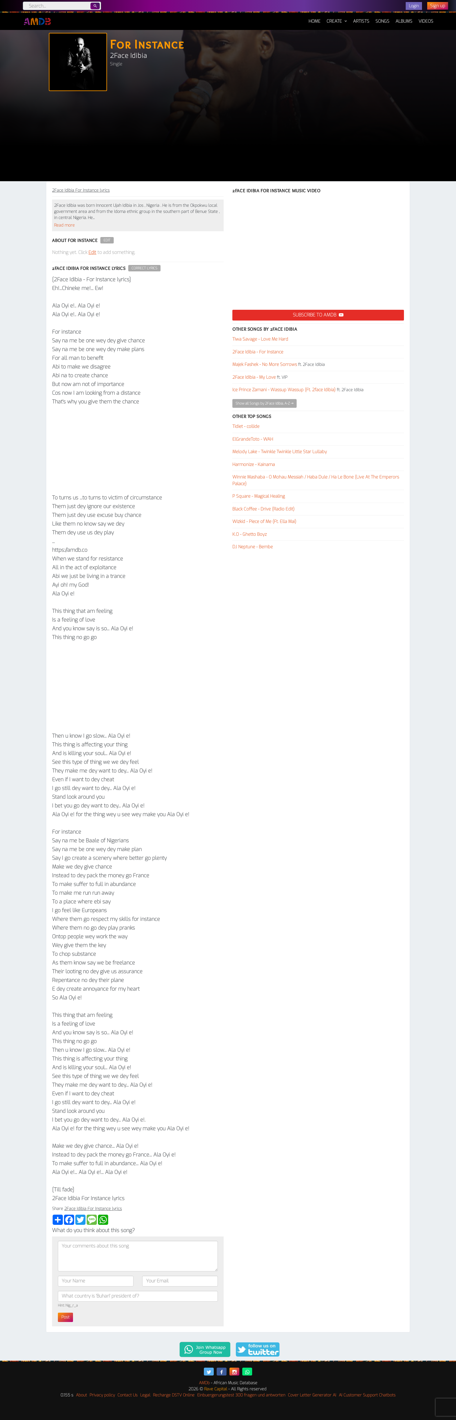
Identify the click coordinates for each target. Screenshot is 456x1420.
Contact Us (127, 1395)
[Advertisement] (228, 137)
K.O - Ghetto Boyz (249, 534)
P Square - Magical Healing (258, 496)
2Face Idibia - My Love (254, 377)
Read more (64, 225)
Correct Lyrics (144, 268)
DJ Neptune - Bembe (252, 547)
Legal (145, 1395)
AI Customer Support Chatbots (367, 1395)
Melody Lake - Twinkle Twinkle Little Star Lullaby (279, 452)
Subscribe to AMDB (318, 315)
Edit (107, 240)
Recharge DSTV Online (174, 1395)
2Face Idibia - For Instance (257, 352)
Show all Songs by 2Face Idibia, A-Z (264, 403)
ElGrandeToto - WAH (252, 439)
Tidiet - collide (245, 426)
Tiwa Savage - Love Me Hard (260, 339)
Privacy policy (102, 1395)
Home (314, 18)
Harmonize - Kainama (253, 464)
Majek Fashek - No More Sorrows (264, 364)
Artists (361, 21)
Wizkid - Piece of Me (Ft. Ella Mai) (264, 521)
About (81, 1395)
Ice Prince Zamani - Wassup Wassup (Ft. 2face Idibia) (284, 390)
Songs (382, 21)
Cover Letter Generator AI (312, 1395)
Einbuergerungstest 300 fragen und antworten (241, 1395)
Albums (404, 21)
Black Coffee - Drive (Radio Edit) (263, 509)
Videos (425, 21)
